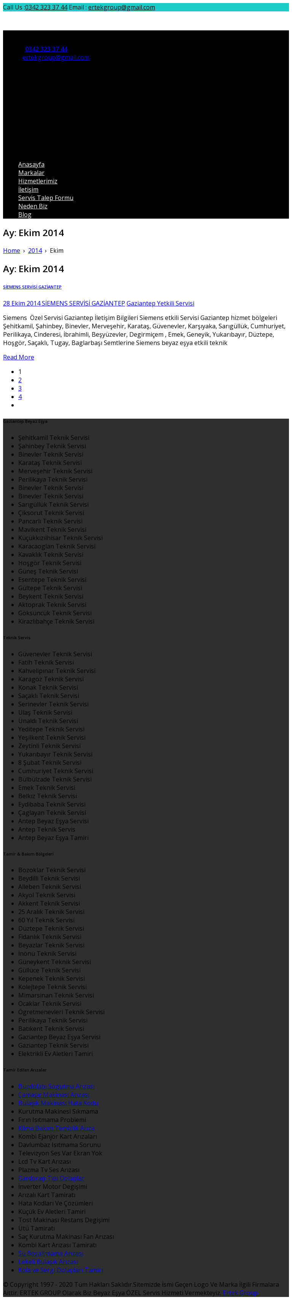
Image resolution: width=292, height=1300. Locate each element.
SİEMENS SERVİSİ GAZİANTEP (32, 287)
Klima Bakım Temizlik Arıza (56, 1128)
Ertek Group (240, 1293)
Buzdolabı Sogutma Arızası (56, 1086)
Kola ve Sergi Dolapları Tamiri (60, 1270)
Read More (18, 357)
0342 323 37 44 (46, 7)
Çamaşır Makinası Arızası (53, 1094)
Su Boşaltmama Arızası (50, 1253)
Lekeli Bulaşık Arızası (48, 1261)
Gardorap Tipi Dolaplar (51, 1178)
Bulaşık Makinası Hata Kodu (58, 1103)
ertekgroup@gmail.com (121, 7)
